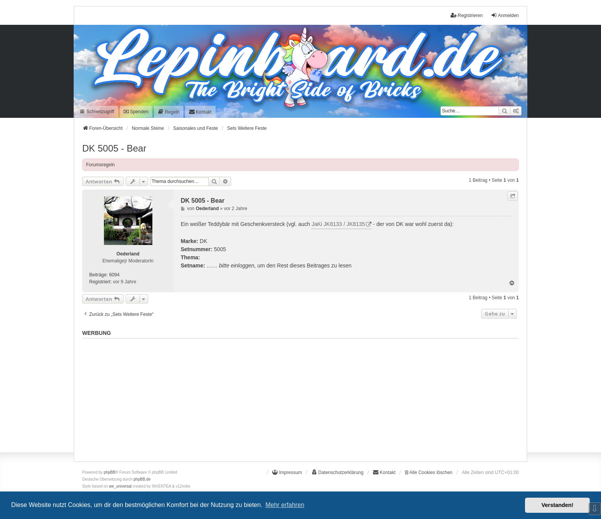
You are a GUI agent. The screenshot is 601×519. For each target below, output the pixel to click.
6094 (114, 275)
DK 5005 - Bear (114, 148)
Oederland (127, 254)
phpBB (110, 472)
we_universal (120, 486)
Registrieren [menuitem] (467, 15)
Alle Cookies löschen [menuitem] (428, 472)
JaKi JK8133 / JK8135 (338, 224)
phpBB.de (141, 479)
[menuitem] (168, 112)
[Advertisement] (300, 395)
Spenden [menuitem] (136, 111)
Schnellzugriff (96, 111)
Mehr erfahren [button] (284, 505)
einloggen (242, 265)
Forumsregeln (100, 164)
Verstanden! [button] (557, 505)
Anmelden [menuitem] (505, 15)
